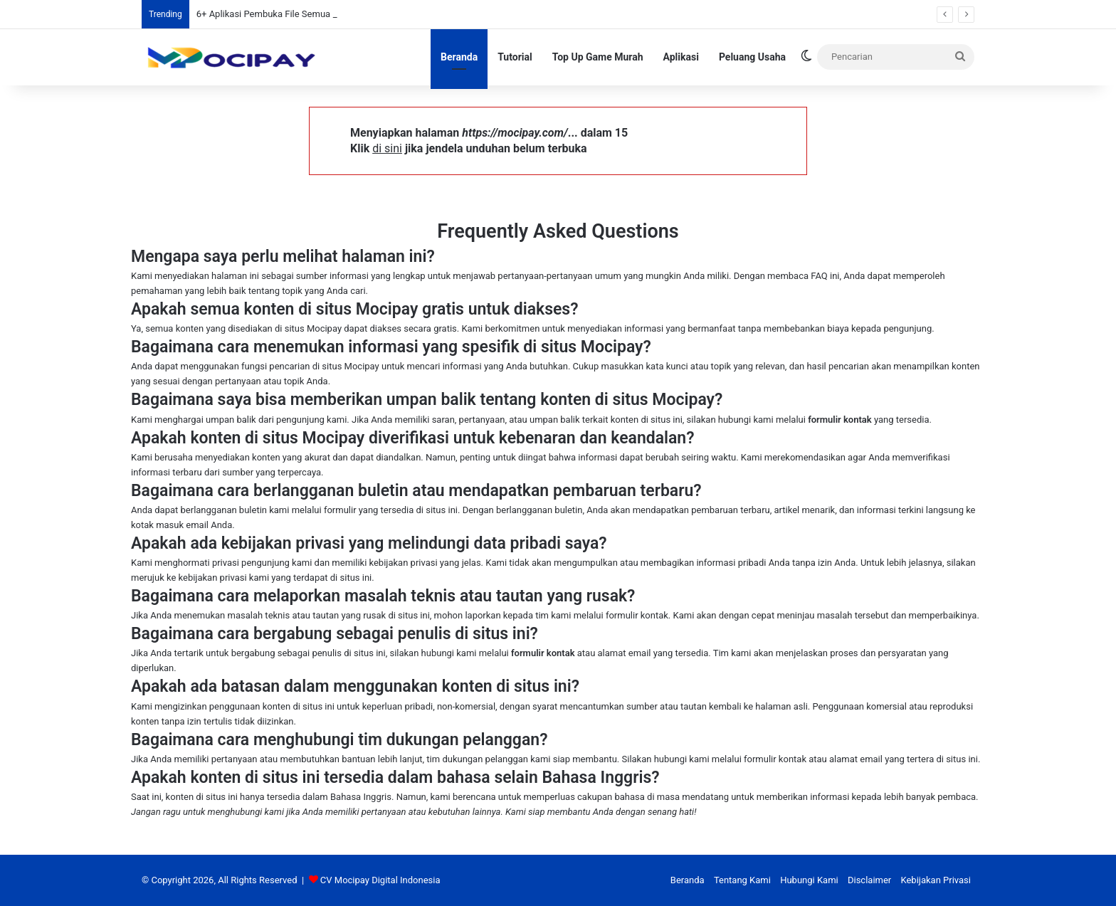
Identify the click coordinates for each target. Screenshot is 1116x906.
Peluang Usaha (752, 57)
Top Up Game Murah (597, 57)
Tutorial (515, 57)
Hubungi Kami (809, 880)
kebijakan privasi (403, 562)
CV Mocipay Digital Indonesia (380, 880)
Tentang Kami (742, 880)
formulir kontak (840, 419)
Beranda (459, 57)
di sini (387, 148)
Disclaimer (869, 880)
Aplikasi (681, 57)
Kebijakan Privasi (935, 880)
